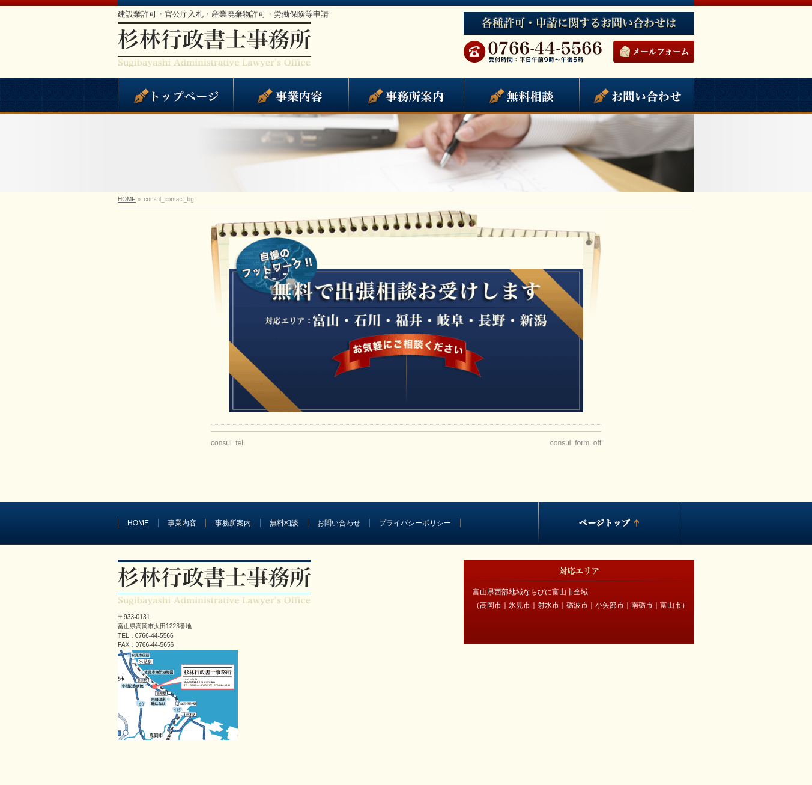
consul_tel (227, 443)
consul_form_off (575, 443)
